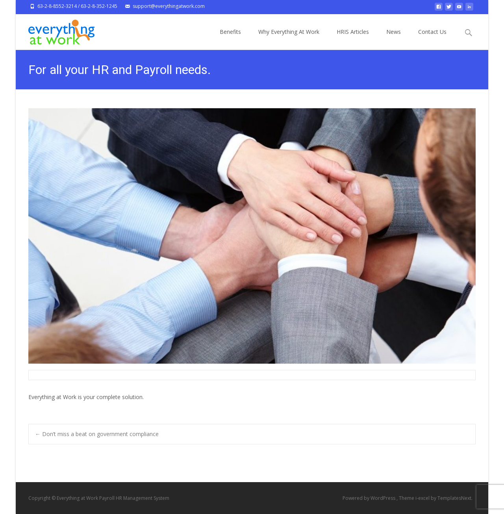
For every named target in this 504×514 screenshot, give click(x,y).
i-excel (423, 498)
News (393, 39)
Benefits (230, 39)
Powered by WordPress (370, 498)
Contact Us (432, 39)
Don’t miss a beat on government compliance (97, 434)
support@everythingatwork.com (169, 6)
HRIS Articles (353, 39)
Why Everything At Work (288, 39)
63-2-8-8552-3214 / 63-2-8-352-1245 (77, 6)
